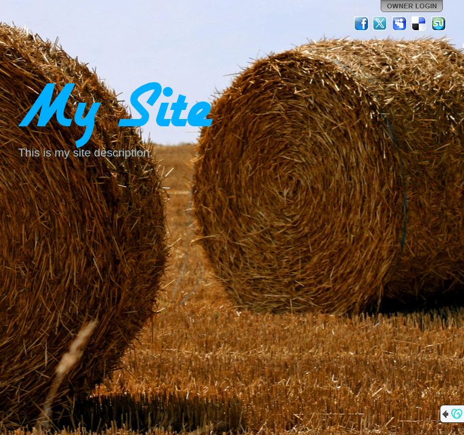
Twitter (380, 23)
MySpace (400, 23)
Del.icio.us (419, 23)
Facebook (361, 23)
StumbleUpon (438, 23)
